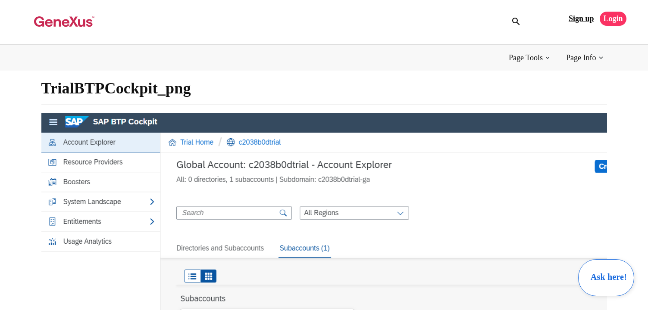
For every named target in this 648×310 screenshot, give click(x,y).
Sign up (581, 18)
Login (613, 18)
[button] (530, 57)
